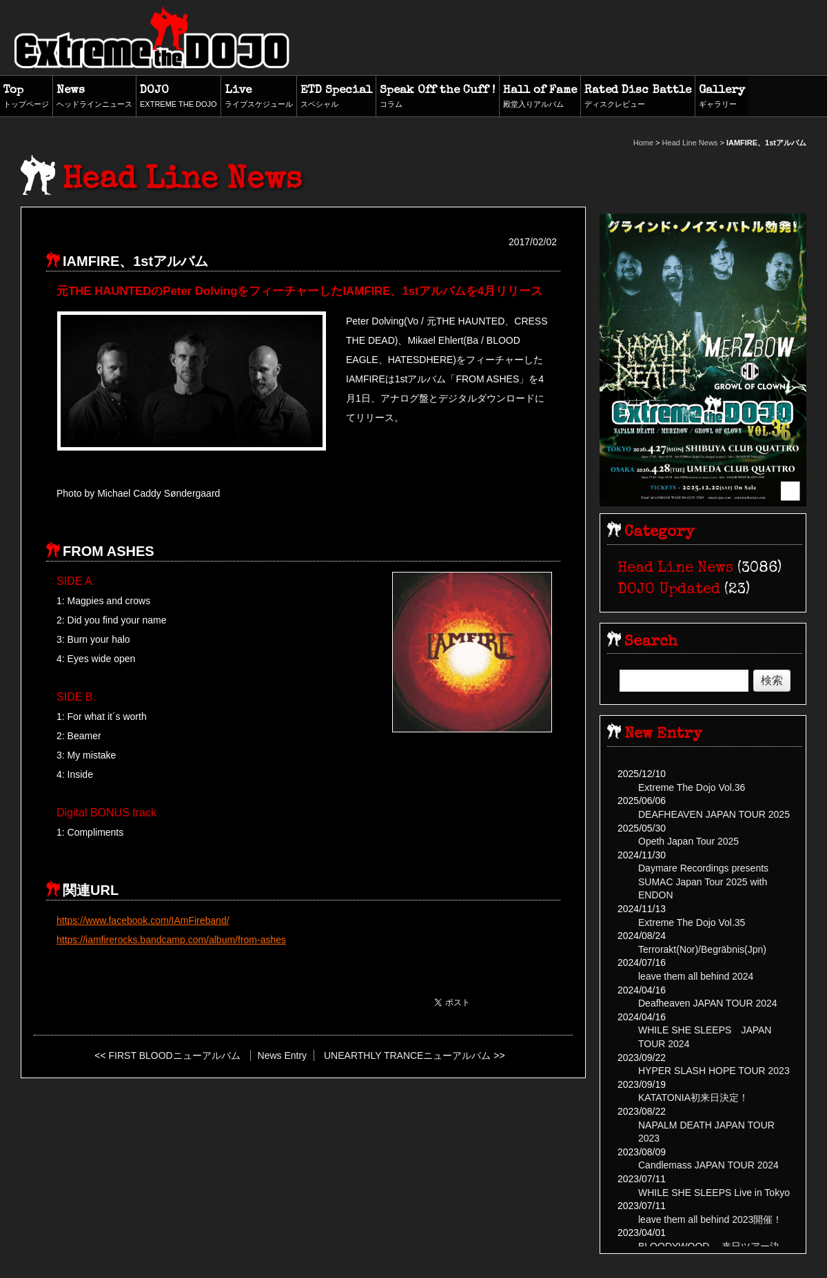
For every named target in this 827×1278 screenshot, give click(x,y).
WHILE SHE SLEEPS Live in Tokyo (714, 1192)
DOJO (178, 97)
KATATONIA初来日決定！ (693, 1097)
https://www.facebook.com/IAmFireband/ (143, 920)
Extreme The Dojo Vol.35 (691, 922)
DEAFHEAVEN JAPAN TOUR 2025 (714, 814)
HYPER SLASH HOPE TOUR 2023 (714, 1070)
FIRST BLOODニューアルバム (175, 1055)
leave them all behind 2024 (695, 976)
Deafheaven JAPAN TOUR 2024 (707, 1003)
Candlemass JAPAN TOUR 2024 (708, 1165)
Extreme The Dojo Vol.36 (691, 787)
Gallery (722, 97)
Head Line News (690, 142)
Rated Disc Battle (637, 97)
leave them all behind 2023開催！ (710, 1219)
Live (259, 97)
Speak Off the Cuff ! (438, 97)
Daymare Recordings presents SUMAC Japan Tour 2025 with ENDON (703, 881)
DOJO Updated (668, 590)
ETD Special (336, 97)
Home (643, 142)
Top (26, 97)
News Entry (282, 1055)
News (94, 97)
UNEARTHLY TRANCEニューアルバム (407, 1055)
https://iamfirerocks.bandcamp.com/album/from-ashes (171, 939)
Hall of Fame (540, 97)
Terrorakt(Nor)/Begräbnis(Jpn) (702, 949)
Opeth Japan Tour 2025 (688, 841)
